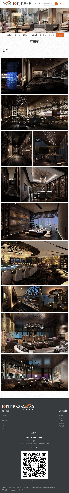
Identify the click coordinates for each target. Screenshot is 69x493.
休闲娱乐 (51, 35)
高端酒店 (9, 35)
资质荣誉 (4, 420)
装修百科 (63, 411)
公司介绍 (4, 415)
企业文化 (4, 418)
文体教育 (34, 35)
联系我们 (34, 433)
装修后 (61, 420)
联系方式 (4, 428)
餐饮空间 (59, 35)
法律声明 (21, 490)
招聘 (3, 426)
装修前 (61, 415)
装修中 (61, 418)
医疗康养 (26, 35)
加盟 (3, 423)
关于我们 (6, 411)
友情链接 (12, 490)
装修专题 (61, 426)
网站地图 (4, 490)
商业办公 (17, 35)
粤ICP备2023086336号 (49, 487)
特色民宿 (43, 35)
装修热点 (61, 423)
